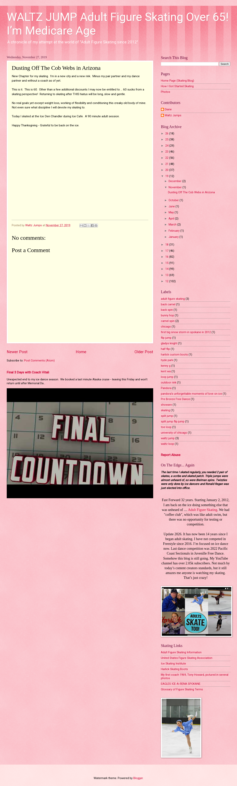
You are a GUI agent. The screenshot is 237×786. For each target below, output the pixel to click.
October (174, 200)
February (174, 230)
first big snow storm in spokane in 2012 (186, 332)
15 (167, 263)
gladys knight (169, 343)
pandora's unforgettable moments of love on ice (191, 393)
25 (167, 139)
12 (167, 281)
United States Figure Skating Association (186, 658)
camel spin (168, 321)
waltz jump (168, 438)
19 (167, 176)
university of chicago (174, 432)
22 (167, 158)
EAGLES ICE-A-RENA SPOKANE (180, 684)
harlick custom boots (174, 354)
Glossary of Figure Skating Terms (182, 689)
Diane (168, 109)
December (175, 181)
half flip (165, 349)
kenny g (166, 365)
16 (167, 256)
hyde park (167, 360)
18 (167, 244)
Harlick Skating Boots (174, 669)
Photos (165, 92)
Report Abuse (170, 455)
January (174, 237)
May (172, 212)
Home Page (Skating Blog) (177, 80)
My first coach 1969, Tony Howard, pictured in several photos (194, 676)
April (172, 218)
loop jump (167, 377)
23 (167, 151)
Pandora (166, 388)
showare (166, 404)
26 (167, 133)
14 (167, 269)
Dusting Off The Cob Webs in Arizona (191, 192)
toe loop (166, 427)
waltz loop (167, 444)
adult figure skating (173, 299)
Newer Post (17, 352)
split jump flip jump (172, 421)
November (175, 187)
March (173, 224)
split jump (167, 416)
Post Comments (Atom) (39, 360)
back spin (167, 310)
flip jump (166, 337)
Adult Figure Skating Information (181, 652)
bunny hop (167, 315)
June (172, 206)
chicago (166, 326)
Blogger (138, 778)
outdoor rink (168, 382)
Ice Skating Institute (173, 663)
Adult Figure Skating (202, 510)
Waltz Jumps (173, 115)
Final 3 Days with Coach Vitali (28, 372)
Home (81, 352)
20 (167, 170)
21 (167, 164)
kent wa (166, 371)
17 (167, 250)
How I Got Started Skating (177, 86)
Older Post (143, 352)
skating (165, 410)
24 (167, 145)
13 (167, 275)
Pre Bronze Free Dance (175, 399)
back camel (168, 304)
